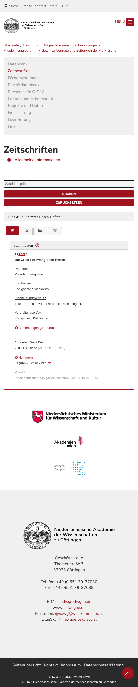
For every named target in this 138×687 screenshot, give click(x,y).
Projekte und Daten (25, 105)
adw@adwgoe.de (76, 601)
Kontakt (40, 6)
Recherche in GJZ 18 (26, 92)
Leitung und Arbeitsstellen (32, 99)
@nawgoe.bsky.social (78, 619)
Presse (26, 6)
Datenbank (17, 64)
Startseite (11, 45)
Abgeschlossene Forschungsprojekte (71, 45)
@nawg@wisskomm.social (79, 613)
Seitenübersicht (26, 665)
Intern (53, 6)
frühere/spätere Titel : (30, 342)
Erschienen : (24, 283)
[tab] (12, 230)
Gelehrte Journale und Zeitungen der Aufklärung (78, 50)
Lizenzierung (19, 119)
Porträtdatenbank (23, 85)
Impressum (71, 665)
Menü (124, 22)
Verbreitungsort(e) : (28, 312)
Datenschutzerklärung (104, 665)
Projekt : (21, 372)
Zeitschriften (19, 71)
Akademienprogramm (20, 50)
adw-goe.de (75, 607)
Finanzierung (19, 112)
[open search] (11, 6)
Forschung (31, 45)
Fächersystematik (24, 78)
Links (12, 126)
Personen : (22, 269)
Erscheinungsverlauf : (30, 298)
